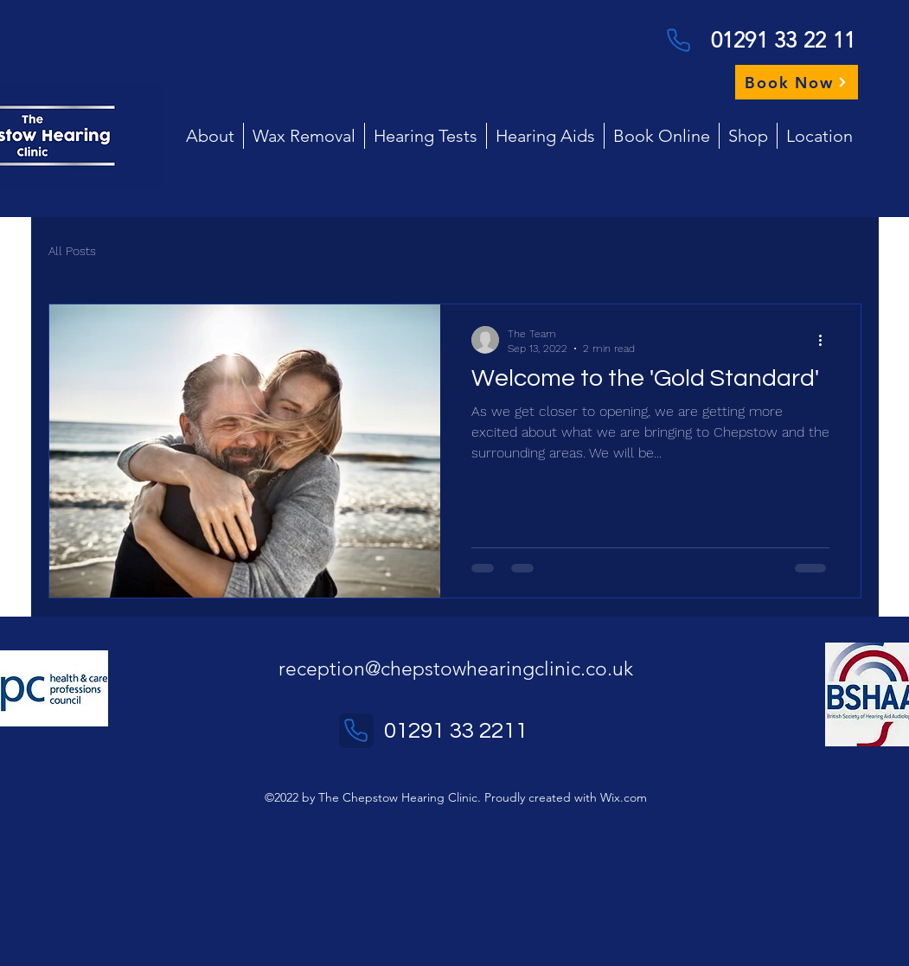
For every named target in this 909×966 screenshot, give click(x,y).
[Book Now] (796, 82)
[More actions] (826, 339)
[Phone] (679, 39)
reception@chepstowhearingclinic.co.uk (455, 669)
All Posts (72, 251)
